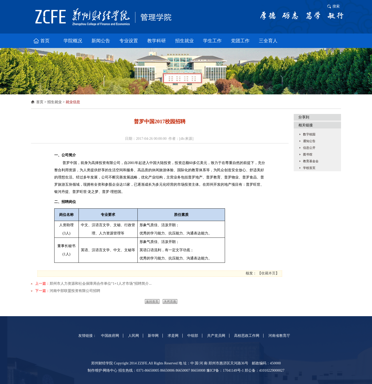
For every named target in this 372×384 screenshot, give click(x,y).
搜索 (336, 6)
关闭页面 (170, 301)
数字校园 (309, 134)
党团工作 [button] (240, 40)
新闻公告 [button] (100, 40)
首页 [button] (45, 40)
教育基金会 (311, 161)
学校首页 (309, 168)
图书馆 (307, 154)
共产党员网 (216, 336)
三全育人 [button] (268, 40)
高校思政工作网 (246, 336)
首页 (39, 102)
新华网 (153, 336)
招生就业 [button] (184, 40)
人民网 (133, 336)
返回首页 (152, 301)
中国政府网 (110, 336)
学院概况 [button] (73, 40)
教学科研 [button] (156, 40)
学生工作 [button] (212, 40)
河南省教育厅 (279, 336)
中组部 (192, 336)
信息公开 (309, 148)
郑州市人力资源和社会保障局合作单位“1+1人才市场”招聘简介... (101, 283)
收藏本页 (268, 273)
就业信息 (73, 102)
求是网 (173, 336)
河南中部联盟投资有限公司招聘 (75, 291)
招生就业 (54, 102)
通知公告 (309, 141)
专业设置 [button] (128, 40)
